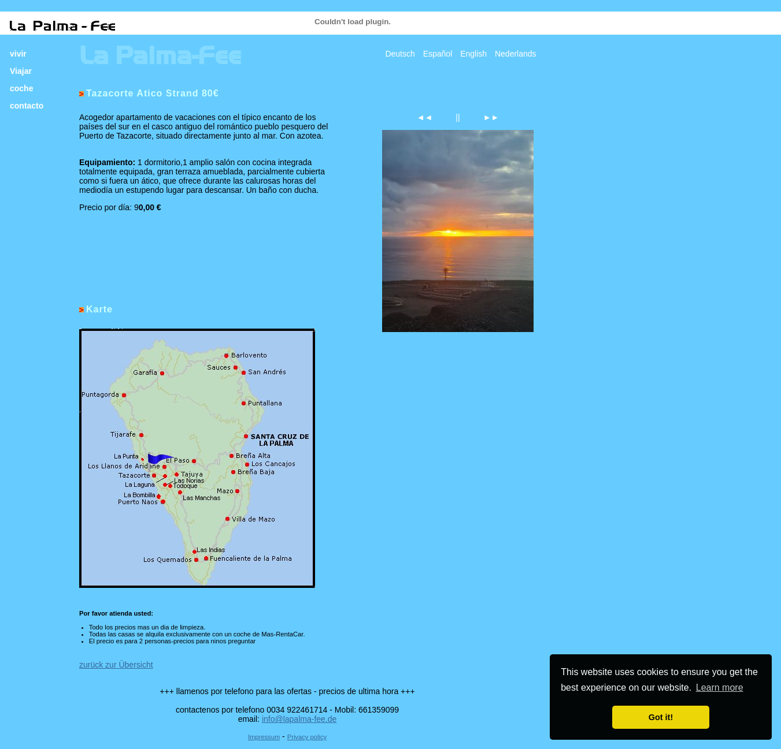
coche (21, 88)
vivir (18, 53)
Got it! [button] (661, 717)
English (473, 53)
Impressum (264, 736)
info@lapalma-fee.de (299, 719)
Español (438, 53)
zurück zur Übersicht (116, 664)
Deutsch (399, 53)
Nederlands (515, 53)
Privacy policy (307, 736)
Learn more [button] (719, 687)
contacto (26, 105)
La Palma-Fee (160, 55)
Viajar (21, 71)
